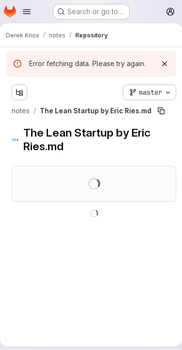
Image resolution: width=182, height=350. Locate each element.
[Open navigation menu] (26, 11)
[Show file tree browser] (19, 92)
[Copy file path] (161, 111)
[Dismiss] (164, 64)
